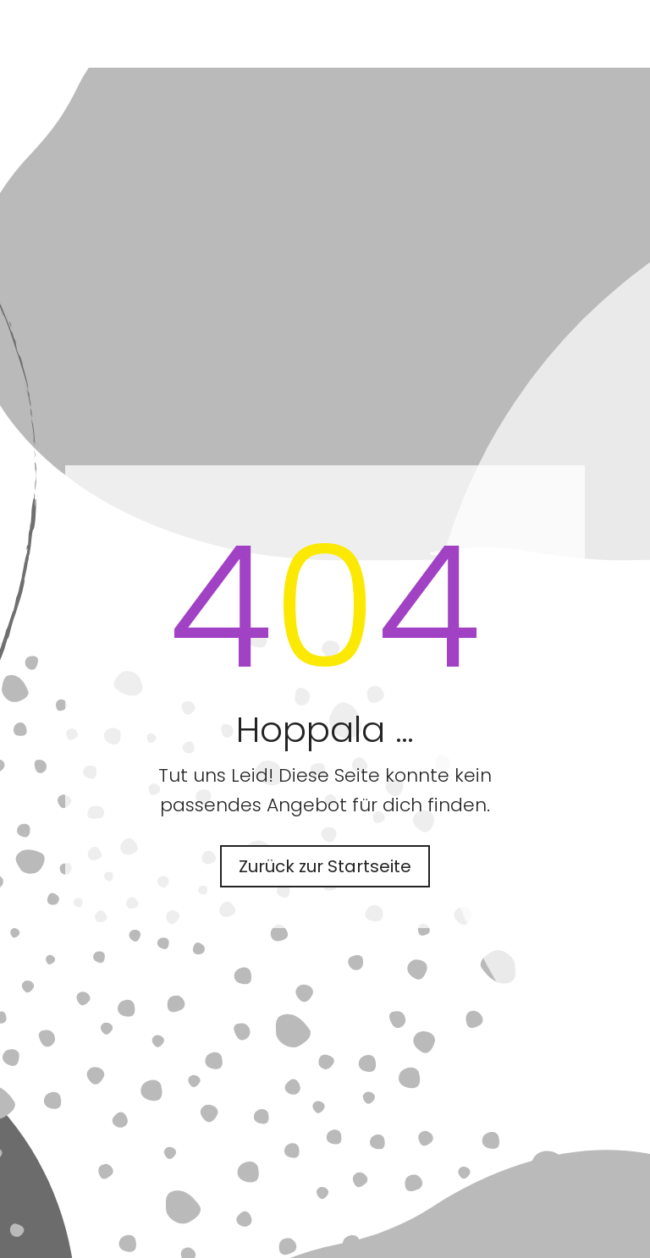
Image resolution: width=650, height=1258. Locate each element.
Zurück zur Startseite (325, 866)
